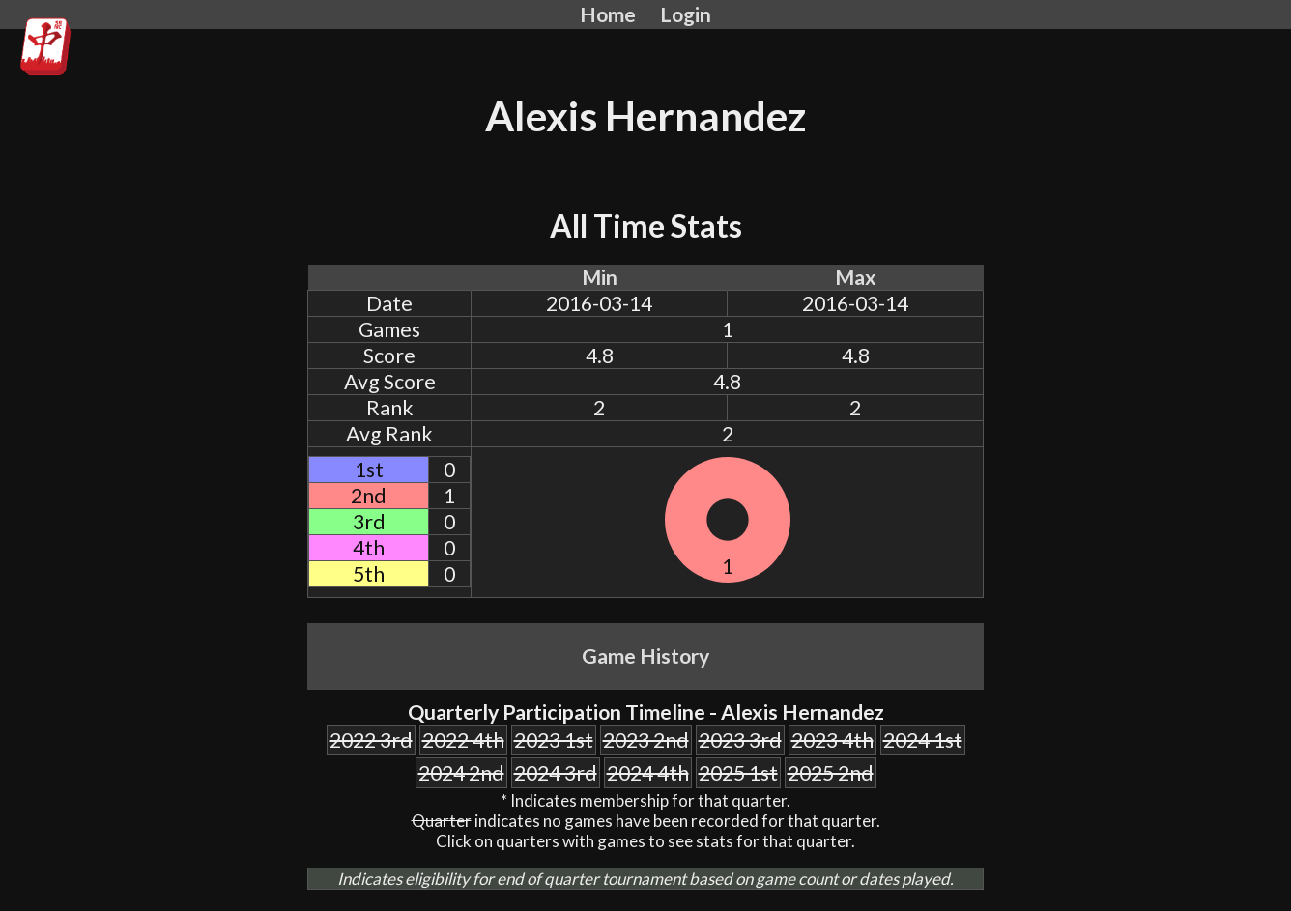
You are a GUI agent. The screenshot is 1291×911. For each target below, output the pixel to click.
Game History (645, 656)
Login (685, 14)
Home (608, 14)
